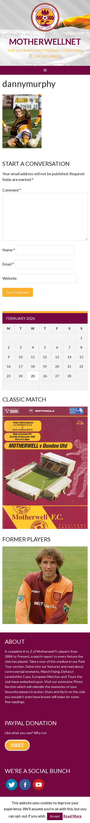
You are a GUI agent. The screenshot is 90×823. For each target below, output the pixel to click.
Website (9, 278)
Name (8, 250)
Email (8, 264)
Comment (11, 190)
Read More (72, 816)
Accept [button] (55, 816)
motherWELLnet (45, 41)
